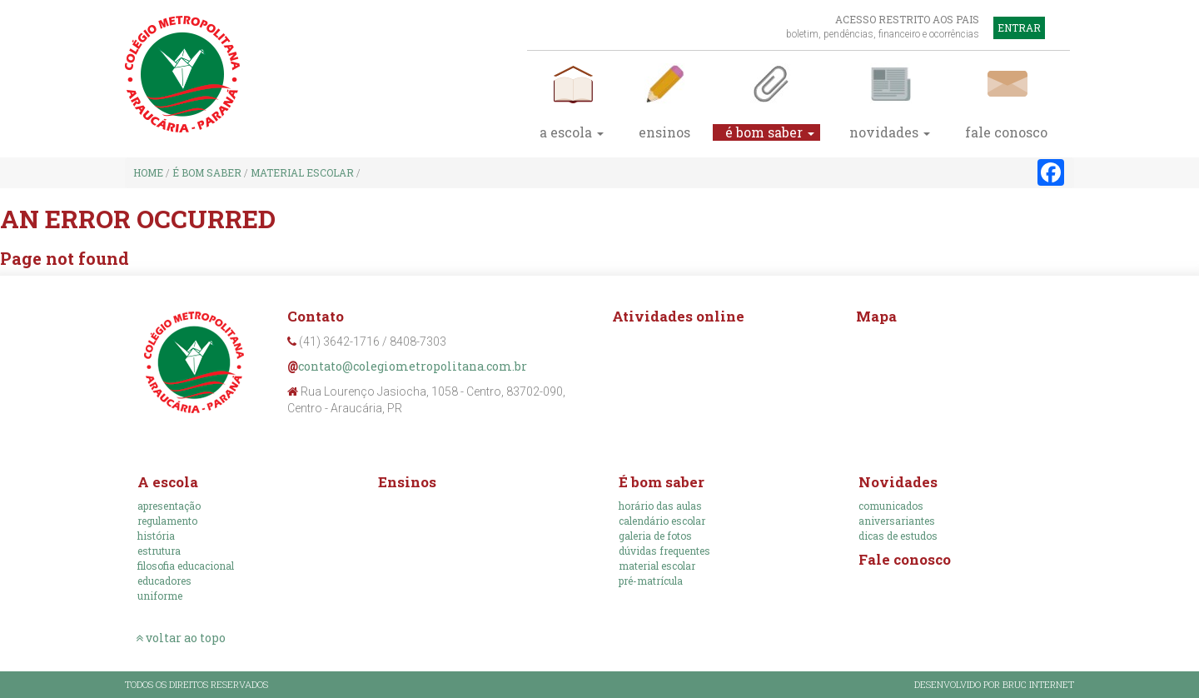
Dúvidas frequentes (664, 550)
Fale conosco (904, 559)
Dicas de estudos (898, 535)
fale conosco (1006, 132)
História (156, 535)
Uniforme (159, 595)
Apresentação (169, 505)
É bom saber (206, 172)
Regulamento (167, 520)
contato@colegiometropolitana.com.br (412, 366)
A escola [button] (572, 132)
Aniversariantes (896, 520)
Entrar (1019, 27)
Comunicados (890, 505)
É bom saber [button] (769, 132)
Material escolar (302, 172)
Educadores (164, 580)
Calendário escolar (662, 520)
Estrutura (159, 550)
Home (148, 172)
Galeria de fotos (655, 535)
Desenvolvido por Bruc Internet (994, 684)
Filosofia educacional (185, 565)
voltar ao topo (181, 638)
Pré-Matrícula (651, 580)
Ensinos (664, 132)
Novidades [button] (889, 132)
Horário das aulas (660, 505)
